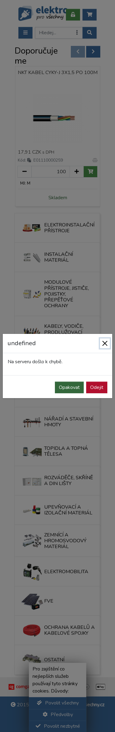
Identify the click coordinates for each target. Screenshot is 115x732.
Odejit (96, 387)
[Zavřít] (105, 343)
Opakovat (69, 387)
